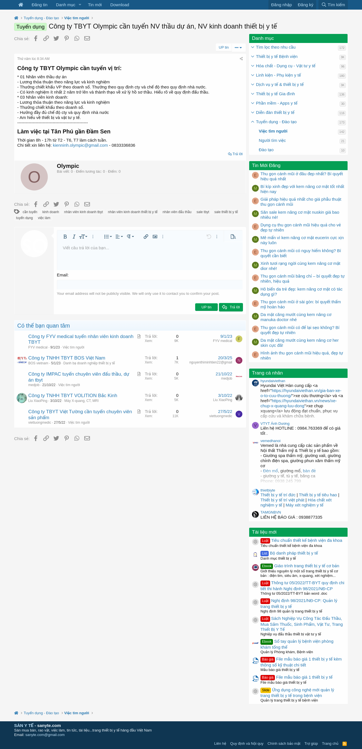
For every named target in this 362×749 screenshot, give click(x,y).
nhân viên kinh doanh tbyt (83, 212)
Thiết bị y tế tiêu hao (318, 494)
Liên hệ (220, 743)
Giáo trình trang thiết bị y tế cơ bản (299, 565)
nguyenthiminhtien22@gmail (210, 362)
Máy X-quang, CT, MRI (81, 400)
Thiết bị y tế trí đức (278, 494)
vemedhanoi (270, 441)
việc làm (44, 218)
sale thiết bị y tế (226, 212)
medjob (33, 385)
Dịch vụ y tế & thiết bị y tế (280, 84)
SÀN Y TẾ (23, 725)
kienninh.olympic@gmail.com (80, 145)
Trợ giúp (311, 743)
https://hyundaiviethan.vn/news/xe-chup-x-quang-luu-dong (298, 403)
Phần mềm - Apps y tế (277, 103)
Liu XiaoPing (37, 400)
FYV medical (38, 347)
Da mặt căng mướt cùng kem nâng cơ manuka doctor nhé (295, 317)
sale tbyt (203, 212)
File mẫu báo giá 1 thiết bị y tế (296, 677)
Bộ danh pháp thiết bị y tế (289, 553)
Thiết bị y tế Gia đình (275, 93)
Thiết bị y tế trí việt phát (282, 499)
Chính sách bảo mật (284, 743)
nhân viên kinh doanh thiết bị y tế (133, 212)
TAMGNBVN (270, 512)
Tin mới (95, 4)
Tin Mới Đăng (266, 165)
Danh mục (65, 4)
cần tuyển (30, 212)
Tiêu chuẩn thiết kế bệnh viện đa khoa (301, 540)
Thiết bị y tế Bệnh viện (277, 56)
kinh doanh (50, 212)
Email (62, 274)
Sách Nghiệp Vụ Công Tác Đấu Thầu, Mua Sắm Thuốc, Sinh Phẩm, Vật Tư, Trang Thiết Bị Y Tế (301, 623)
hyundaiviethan (272, 381)
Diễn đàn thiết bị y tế (275, 112)
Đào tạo (266, 149)
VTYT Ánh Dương (275, 423)
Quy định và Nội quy (247, 743)
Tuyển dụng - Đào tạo (276, 121)
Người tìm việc (272, 140)
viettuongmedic (39, 423)
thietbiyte (267, 490)
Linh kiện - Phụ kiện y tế (278, 75)
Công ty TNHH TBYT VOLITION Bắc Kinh (72, 395)
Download (119, 4)
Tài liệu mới (264, 532)
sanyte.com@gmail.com (45, 735)
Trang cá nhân (267, 373)
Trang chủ (330, 743)
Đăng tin (40, 4)
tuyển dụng (24, 218)
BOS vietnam (38, 363)
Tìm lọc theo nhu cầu (276, 47)
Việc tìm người (73, 347)
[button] (80, 5)
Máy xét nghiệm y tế (304, 505)
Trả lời (237, 154)
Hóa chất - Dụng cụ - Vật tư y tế (285, 65)
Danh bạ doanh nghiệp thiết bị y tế (89, 363)
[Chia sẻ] (241, 59)
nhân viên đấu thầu (177, 212)
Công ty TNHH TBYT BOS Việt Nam (66, 358)
